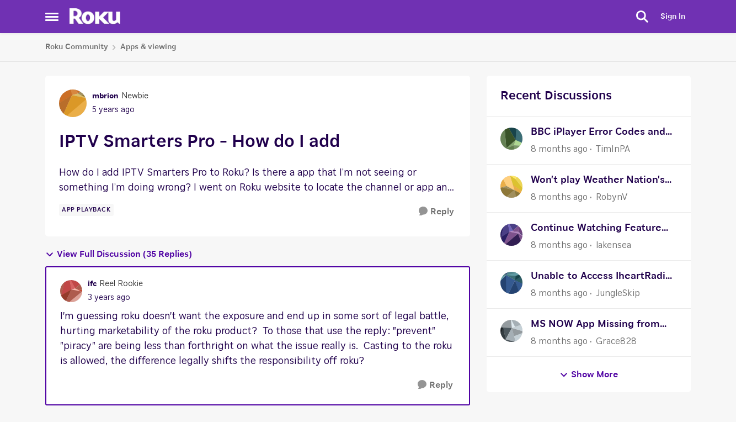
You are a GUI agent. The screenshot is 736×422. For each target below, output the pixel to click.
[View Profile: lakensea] (511, 235)
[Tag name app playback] (86, 210)
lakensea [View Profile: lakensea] (613, 245)
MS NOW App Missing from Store (595, 325)
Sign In (672, 16)
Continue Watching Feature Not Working (596, 229)
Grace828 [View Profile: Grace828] (616, 341)
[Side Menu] (52, 16)
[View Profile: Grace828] (511, 331)
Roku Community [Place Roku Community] (76, 47)
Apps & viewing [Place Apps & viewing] (148, 47)
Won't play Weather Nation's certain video (598, 181)
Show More (588, 374)
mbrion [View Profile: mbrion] (105, 96)
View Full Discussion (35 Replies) (118, 254)
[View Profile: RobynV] (511, 187)
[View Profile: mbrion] (73, 103)
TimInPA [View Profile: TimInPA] (613, 149)
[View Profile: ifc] (71, 291)
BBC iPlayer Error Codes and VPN (598, 133)
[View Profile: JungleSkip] (511, 283)
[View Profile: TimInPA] (511, 139)
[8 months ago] (559, 149)
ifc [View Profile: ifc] (92, 284)
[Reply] (436, 212)
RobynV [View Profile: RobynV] (611, 197)
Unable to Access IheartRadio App (601, 277)
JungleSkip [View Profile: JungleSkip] (618, 293)
